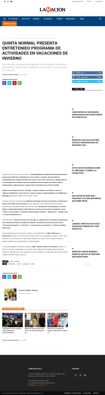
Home (4, 38)
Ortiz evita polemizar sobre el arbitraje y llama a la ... (57, 331)
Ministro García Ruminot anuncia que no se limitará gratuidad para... (86, 254)
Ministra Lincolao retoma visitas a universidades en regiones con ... (85, 142)
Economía (48, 19)
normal (19, 264)
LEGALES (90, 1)
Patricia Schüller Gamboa (10, 74)
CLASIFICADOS (99, 1)
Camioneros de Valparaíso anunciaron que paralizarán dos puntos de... (87, 114)
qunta (32, 264)
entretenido (11, 264)
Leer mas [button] (87, 264)
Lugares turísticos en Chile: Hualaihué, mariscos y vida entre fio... (86, 226)
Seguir (99, 77)
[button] (100, 19)
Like (100, 73)
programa (26, 264)
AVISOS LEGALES (9, 24)
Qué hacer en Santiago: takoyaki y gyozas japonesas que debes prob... (86, 198)
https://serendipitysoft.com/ (35, 393)
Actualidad (13, 19)
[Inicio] (4, 18)
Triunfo (59, 19)
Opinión (37, 19)
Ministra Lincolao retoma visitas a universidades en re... (34, 331)
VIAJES (82, 19)
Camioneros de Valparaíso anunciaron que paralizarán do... (12, 331)
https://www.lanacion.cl (25, 293)
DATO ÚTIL (26, 19)
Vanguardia (71, 19)
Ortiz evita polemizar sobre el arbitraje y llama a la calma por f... (86, 170)
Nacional (10, 38)
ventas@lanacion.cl (41, 385)
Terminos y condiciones (72, 393)
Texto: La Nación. (15, 261)
